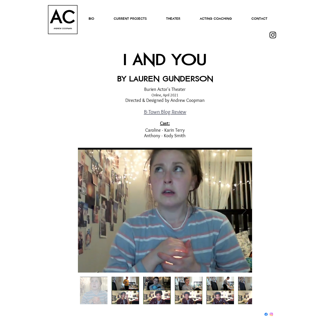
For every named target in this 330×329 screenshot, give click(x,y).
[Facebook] (266, 314)
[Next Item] (244, 210)
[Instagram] (272, 35)
